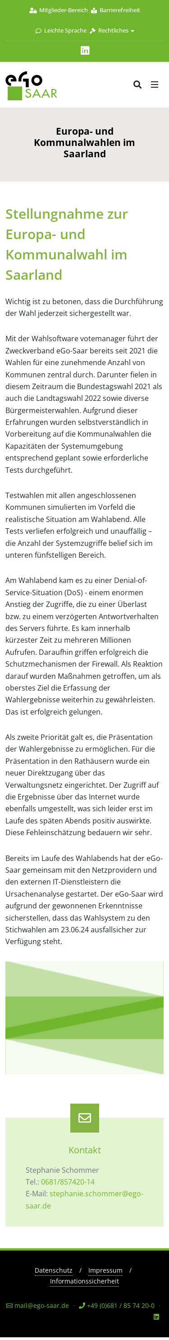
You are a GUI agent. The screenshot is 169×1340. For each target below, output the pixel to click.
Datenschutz (54, 1270)
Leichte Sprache (61, 30)
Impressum (105, 1270)
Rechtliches (112, 30)
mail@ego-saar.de (37, 1305)
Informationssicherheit (84, 1281)
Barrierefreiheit (115, 10)
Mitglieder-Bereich (58, 10)
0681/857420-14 (68, 1182)
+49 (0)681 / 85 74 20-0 (117, 1305)
